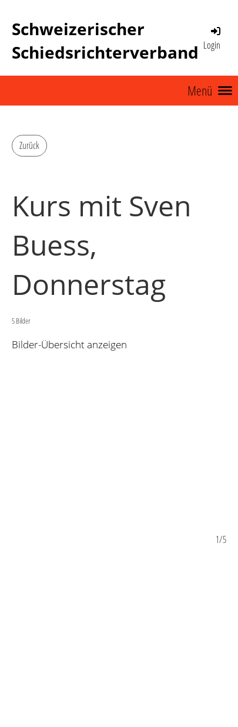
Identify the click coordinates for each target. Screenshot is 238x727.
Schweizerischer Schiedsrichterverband (105, 40)
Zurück (29, 145)
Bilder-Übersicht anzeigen (69, 344)
